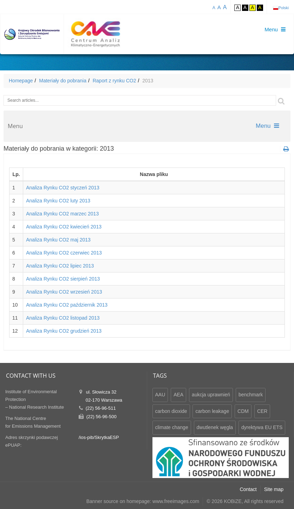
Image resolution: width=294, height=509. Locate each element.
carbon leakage (212, 411)
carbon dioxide (171, 411)
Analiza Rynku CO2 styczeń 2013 (62, 187)
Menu (267, 125)
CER (262, 411)
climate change (171, 427)
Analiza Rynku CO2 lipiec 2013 (60, 266)
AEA (178, 394)
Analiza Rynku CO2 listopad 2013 (62, 318)
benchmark (251, 394)
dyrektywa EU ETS (261, 427)
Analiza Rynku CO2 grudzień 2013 (64, 331)
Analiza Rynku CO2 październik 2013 (66, 305)
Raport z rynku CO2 (114, 80)
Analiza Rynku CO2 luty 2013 (58, 200)
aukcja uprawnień (211, 394)
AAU (160, 394)
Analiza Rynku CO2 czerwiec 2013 (64, 253)
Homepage (21, 80)
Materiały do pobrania (62, 80)
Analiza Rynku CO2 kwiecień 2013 (64, 227)
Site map (273, 489)
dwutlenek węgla (215, 427)
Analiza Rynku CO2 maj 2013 (58, 240)
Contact (248, 489)
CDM (243, 411)
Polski (284, 8)
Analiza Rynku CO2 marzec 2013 (62, 213)
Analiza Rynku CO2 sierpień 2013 (63, 279)
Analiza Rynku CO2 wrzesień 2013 (64, 292)
